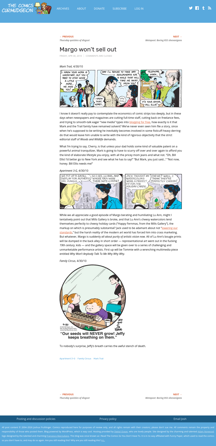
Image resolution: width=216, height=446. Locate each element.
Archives (63, 8)
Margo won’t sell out (88, 49)
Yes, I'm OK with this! (187, 433)
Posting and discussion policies (36, 419)
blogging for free (139, 122)
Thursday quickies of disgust (75, 40)
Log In (138, 8)
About (81, 8)
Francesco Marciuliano (58, 435)
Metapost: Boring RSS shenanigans (163, 40)
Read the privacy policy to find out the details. (186, 425)
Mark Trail (98, 358)
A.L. (103, 440)
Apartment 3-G (67, 358)
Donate (99, 8)
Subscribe (120, 8)
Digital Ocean (121, 431)
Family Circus (84, 358)
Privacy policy (108, 419)
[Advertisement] (121, 380)
